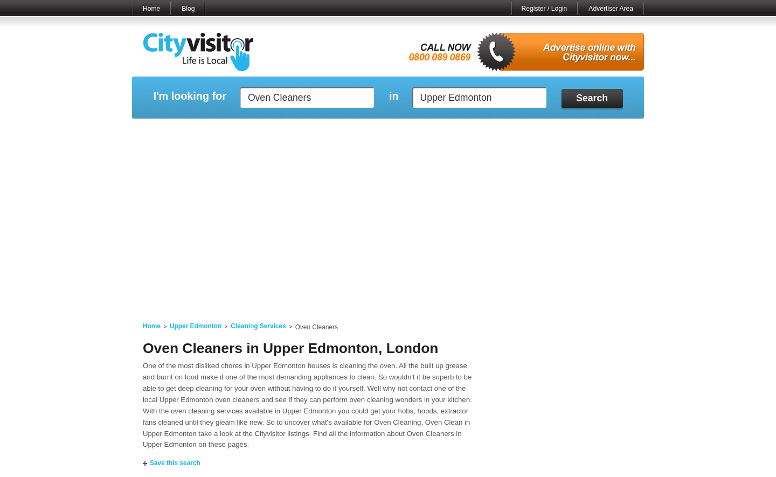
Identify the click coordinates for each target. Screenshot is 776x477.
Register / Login (544, 8)
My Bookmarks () (598, 132)
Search (592, 98)
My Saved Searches (454, 132)
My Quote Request (527, 132)
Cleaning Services (258, 326)
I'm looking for (189, 96)
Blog (188, 8)
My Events (291, 132)
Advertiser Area (610, 8)
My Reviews (342, 132)
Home (151, 8)
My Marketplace (235, 132)
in (394, 96)
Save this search (175, 463)
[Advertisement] (388, 227)
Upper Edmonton (195, 326)
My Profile (393, 132)
